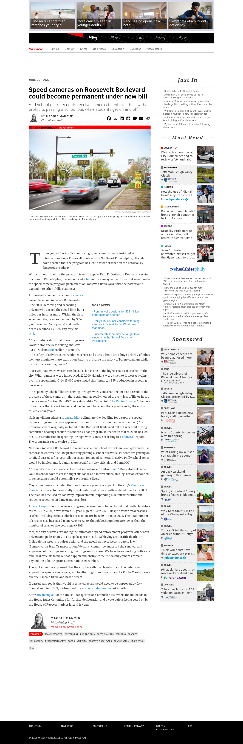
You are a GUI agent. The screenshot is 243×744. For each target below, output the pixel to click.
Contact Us (99, 726)
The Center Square (123, 401)
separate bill (70, 417)
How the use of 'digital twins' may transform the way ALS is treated (182, 289)
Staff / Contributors (165, 727)
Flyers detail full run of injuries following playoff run (186, 125)
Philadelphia (87, 634)
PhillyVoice (53, 39)
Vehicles (82, 640)
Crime (83, 48)
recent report (40, 506)
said (31, 333)
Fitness (168, 545)
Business (135, 48)
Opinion (69, 48)
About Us (35, 726)
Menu (34, 39)
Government (66, 127)
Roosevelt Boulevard (100, 640)
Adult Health (171, 349)
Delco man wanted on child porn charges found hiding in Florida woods (187, 119)
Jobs (166, 369)
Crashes (132, 634)
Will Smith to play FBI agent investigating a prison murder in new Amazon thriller (187, 112)
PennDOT (128, 437)
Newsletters (154, 48)
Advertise (67, 726)
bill (88, 279)
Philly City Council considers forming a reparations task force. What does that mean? (116, 324)
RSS (190, 726)
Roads (71, 640)
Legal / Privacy (134, 726)
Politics (54, 48)
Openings (169, 408)
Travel (168, 427)
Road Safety (36, 640)
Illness (168, 187)
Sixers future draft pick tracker (181, 91)
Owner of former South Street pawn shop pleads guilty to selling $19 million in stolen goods (188, 104)
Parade (168, 226)
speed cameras (105, 634)
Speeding (121, 634)
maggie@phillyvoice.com (66, 627)
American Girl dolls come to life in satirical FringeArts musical (183, 96)
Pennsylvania (121, 640)
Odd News (99, 48)
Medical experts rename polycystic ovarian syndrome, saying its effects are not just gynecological (188, 297)
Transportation (45, 127)
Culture (138, 37)
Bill (31, 647)
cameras (77, 295)
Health (115, 37)
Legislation (137, 640)
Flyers (167, 245)
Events (161, 37)
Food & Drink (171, 206)
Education (117, 48)
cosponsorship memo (96, 588)
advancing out (46, 595)
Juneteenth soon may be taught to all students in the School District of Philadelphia (116, 337)
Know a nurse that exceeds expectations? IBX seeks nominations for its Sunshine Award (187, 280)
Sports (183, 38)
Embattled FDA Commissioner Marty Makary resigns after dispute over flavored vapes (187, 306)
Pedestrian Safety (55, 640)
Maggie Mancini (60, 116)
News (93, 37)
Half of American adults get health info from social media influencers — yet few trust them (185, 316)
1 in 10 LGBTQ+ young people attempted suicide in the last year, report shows (187, 324)
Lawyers (169, 584)
